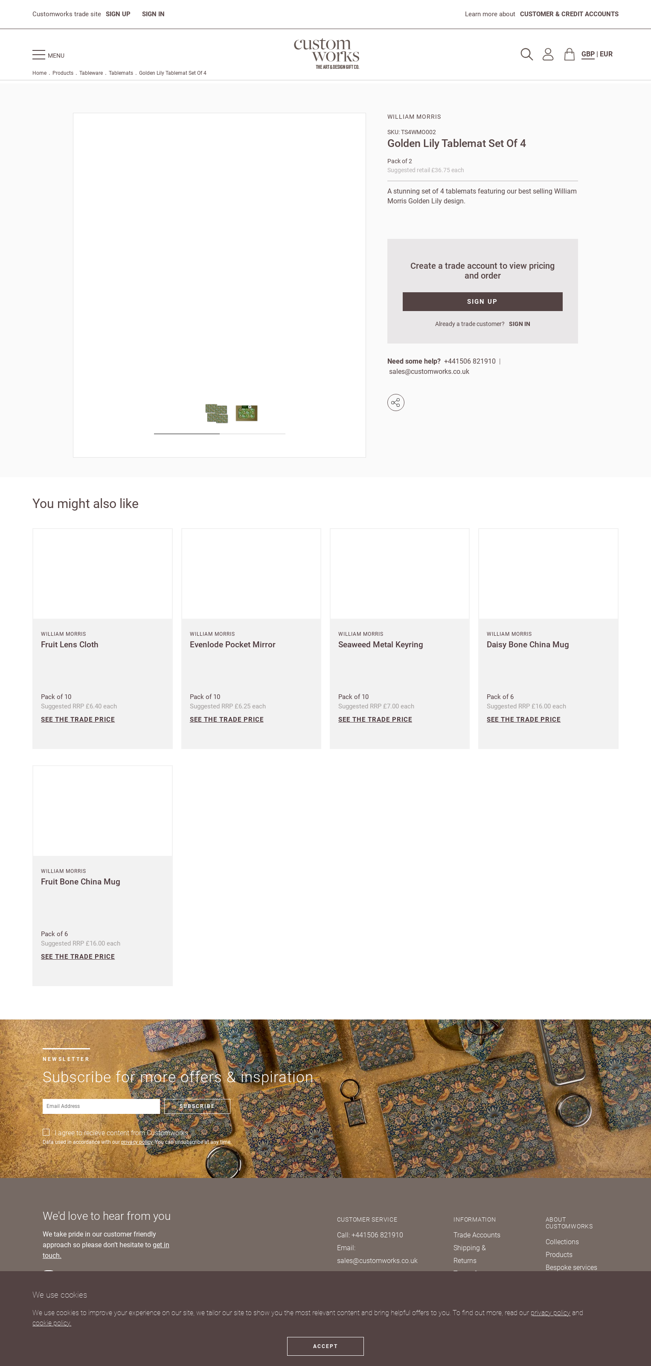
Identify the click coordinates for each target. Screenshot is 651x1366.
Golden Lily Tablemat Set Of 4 (172, 73)
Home (39, 73)
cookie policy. (51, 1323)
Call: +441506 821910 (370, 1235)
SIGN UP (118, 14)
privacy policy (550, 1313)
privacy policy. (137, 1142)
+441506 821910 (470, 361)
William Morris (414, 116)
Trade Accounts (476, 1235)
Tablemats (121, 73)
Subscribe (197, 1106)
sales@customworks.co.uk (429, 371)
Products (62, 73)
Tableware (91, 73)
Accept (325, 1346)
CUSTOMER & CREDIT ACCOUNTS (569, 14)
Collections (562, 1242)
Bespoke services (571, 1267)
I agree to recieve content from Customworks (121, 1133)
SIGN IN (153, 14)
